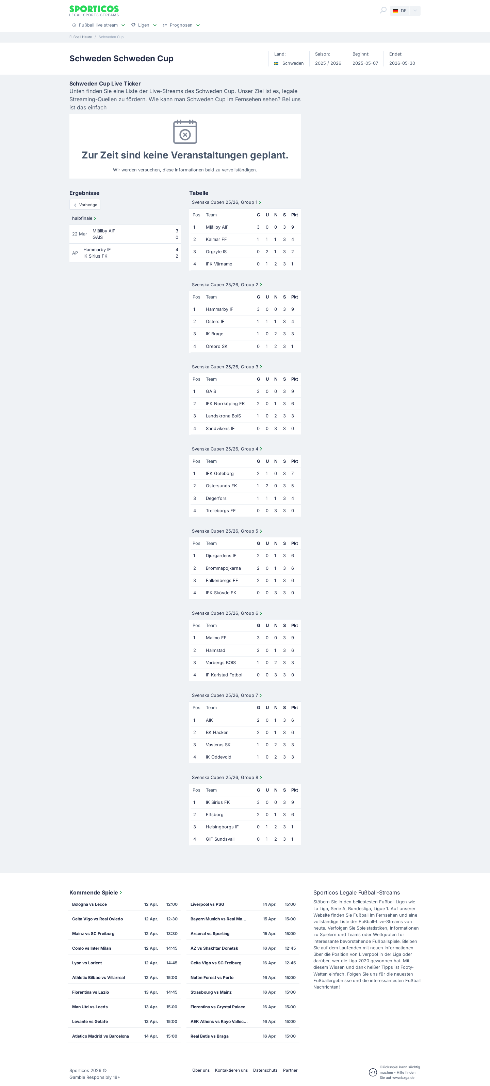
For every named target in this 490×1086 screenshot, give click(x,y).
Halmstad (215, 650)
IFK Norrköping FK (225, 403)
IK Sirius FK (218, 802)
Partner (290, 1070)
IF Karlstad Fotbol (224, 674)
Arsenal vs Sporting (210, 933)
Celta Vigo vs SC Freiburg (216, 962)
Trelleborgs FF (221, 510)
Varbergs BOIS (221, 662)
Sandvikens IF (220, 428)
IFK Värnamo (219, 263)
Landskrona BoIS (223, 415)
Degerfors (216, 498)
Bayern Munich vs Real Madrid (220, 918)
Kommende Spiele (96, 892)
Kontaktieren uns (231, 1070)
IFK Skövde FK (221, 592)
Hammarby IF (219, 309)
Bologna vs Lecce (89, 904)
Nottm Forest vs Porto (212, 977)
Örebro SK (217, 346)
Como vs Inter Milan (91, 948)
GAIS (211, 391)
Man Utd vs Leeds (90, 1006)
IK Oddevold (218, 757)
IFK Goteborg (220, 473)
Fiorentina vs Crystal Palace (218, 1006)
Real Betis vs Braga (210, 1036)
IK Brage (214, 333)
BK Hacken (217, 732)
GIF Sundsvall (220, 839)
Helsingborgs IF (222, 826)
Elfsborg (215, 814)
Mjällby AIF (217, 227)
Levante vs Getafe (90, 1021)
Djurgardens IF (221, 555)
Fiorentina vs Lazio (90, 992)
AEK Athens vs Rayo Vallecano (221, 1021)
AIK (209, 720)
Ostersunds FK (221, 485)
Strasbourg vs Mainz (211, 992)
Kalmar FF (216, 239)
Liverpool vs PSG (207, 904)
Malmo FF (216, 637)
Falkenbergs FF (222, 580)
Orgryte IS (216, 251)
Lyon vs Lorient (87, 962)
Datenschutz (265, 1070)
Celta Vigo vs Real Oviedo (97, 918)
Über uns (201, 1070)
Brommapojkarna (223, 568)
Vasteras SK (218, 744)
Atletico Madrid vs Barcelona (100, 1036)
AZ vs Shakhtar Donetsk (214, 948)
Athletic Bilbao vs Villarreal (98, 977)
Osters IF (215, 321)
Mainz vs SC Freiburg (93, 933)
